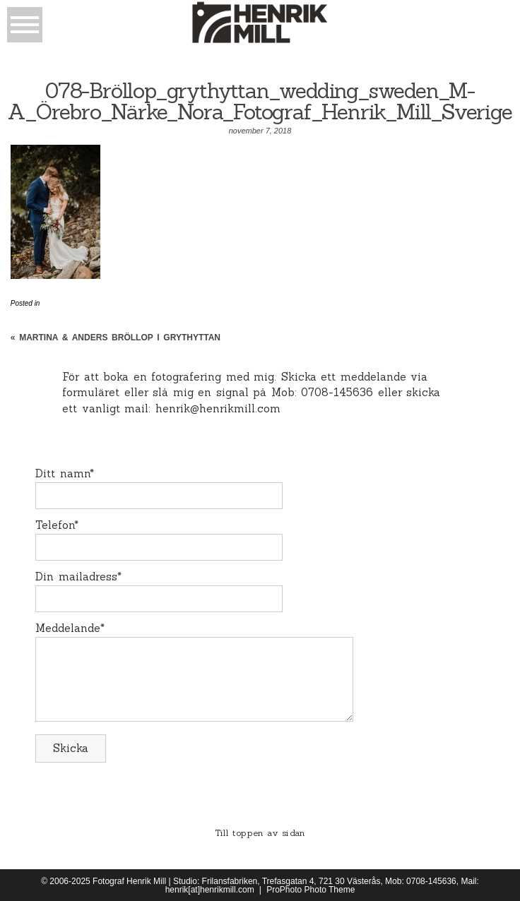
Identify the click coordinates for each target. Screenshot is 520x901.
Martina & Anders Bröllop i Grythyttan (119, 337)
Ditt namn (62, 473)
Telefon (54, 525)
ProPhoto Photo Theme (310, 890)
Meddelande (67, 628)
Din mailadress (76, 576)
